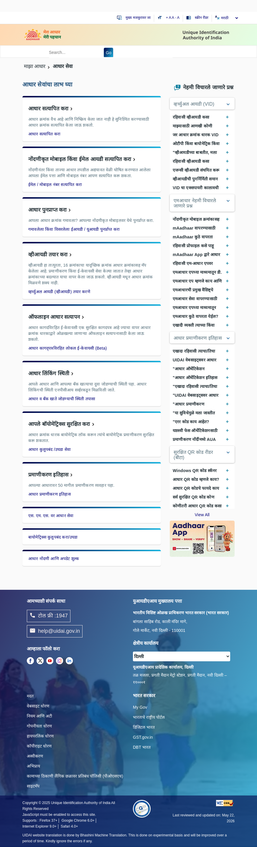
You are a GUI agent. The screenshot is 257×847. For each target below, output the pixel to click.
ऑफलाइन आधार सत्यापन (54, 317)
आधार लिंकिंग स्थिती (48, 373)
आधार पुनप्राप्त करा (47, 210)
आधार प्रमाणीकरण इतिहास (49, 494)
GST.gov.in (143, 737)
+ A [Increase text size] (169, 18)
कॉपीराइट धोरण (39, 746)
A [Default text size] (173, 18)
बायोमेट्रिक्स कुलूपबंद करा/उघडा (53, 537)
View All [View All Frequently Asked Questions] (202, 514)
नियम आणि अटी (39, 716)
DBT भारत (142, 747)
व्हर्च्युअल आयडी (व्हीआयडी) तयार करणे (59, 291)
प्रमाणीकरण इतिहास (48, 475)
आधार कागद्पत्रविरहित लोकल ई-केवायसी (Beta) (67, 348)
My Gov (140, 707)
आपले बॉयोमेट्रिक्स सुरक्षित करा (59, 424)
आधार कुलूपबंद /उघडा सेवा (49, 449)
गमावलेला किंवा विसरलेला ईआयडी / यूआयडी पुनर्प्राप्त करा (74, 229)
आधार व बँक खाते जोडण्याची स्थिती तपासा (61, 398)
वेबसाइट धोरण (38, 706)
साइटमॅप (33, 786)
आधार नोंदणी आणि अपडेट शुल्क (53, 558)
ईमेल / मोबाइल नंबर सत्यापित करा (55, 184)
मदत (30, 696)
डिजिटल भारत (144, 727)
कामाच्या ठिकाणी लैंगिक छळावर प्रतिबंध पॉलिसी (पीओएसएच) (75, 776)
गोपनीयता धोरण (39, 726)
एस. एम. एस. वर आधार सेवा (50, 515)
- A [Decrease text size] (177, 18)
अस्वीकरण (35, 756)
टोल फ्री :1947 (48, 616)
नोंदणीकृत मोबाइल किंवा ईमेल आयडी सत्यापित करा (79, 159)
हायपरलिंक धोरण (40, 736)
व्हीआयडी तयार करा (47, 255)
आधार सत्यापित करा (48, 109)
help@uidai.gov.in (54, 631)
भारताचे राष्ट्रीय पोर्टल (149, 717)
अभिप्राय (33, 766)
